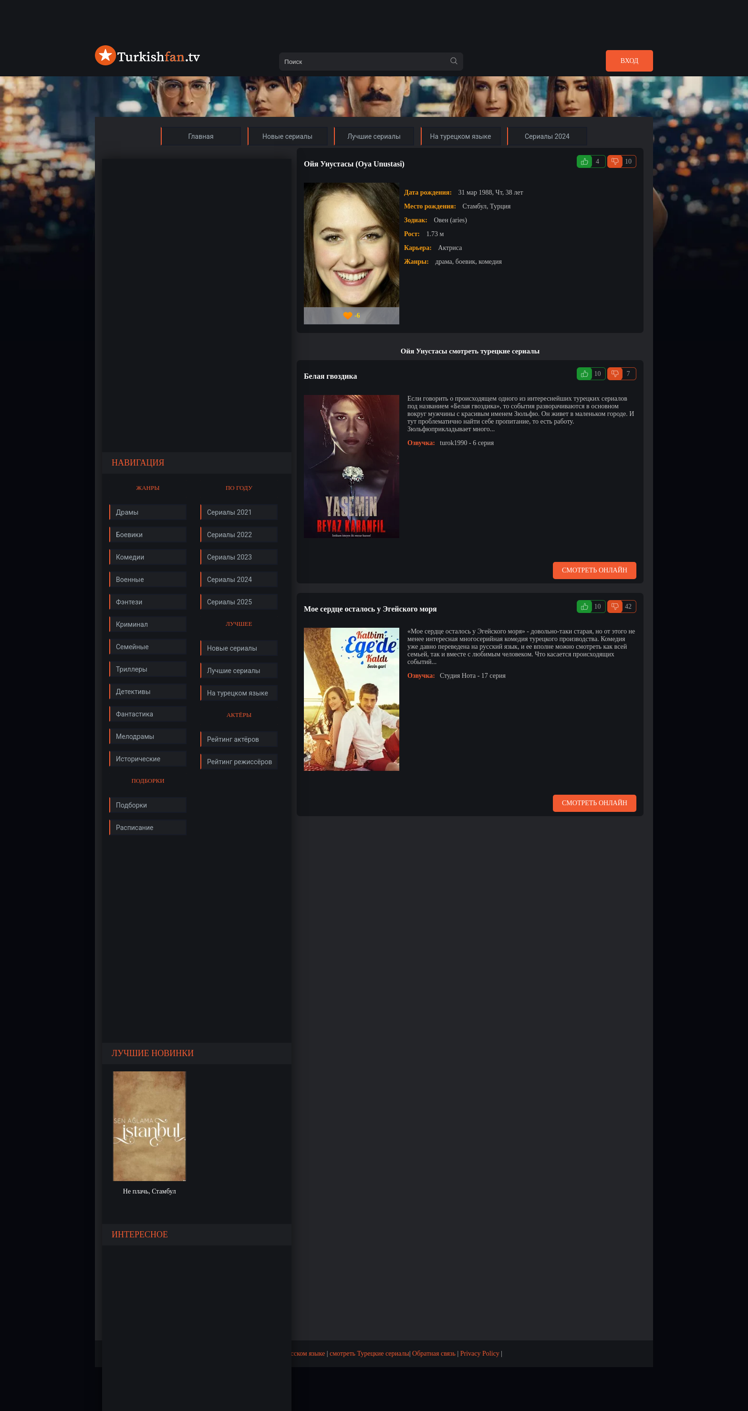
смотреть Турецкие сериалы (369, 1353)
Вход (629, 60)
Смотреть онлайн (594, 570)
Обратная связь (434, 1353)
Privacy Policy (479, 1353)
